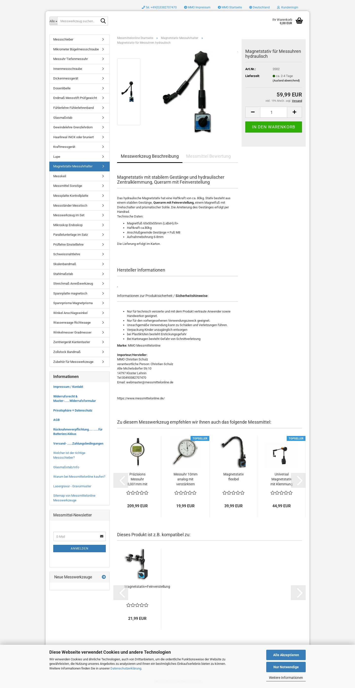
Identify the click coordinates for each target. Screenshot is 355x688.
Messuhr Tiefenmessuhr (70, 59)
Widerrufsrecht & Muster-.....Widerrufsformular (74, 398)
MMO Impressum (197, 7)
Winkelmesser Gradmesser (72, 332)
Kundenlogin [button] (287, 7)
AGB (56, 420)
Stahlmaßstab (63, 274)
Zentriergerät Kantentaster (71, 342)
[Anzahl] (273, 112)
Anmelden (80, 548)
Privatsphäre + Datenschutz (72, 410)
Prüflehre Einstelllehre (68, 244)
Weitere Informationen (286, 678)
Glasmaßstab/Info (66, 467)
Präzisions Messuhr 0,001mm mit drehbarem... (137, 479)
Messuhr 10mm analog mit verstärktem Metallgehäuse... (185, 479)
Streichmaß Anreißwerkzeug (73, 283)
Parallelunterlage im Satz (70, 234)
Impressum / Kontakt (68, 387)
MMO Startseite (230, 7)
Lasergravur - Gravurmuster (72, 486)
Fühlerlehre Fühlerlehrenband (73, 108)
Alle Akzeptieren (286, 655)
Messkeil (59, 176)
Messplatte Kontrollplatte (70, 195)
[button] (259, 7)
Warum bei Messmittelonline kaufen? (79, 476)
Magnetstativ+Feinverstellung (147, 587)
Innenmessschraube (67, 69)
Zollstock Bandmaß (67, 352)
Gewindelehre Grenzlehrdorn (73, 127)
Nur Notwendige (286, 667)
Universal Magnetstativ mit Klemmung (281, 479)
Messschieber (63, 39)
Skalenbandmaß (64, 264)
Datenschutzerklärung (125, 668)
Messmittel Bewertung (208, 156)
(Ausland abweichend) (286, 80)
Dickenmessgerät (65, 78)
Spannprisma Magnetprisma (73, 303)
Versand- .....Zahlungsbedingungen (78, 443)
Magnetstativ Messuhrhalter (72, 166)
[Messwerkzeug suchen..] (53, 21)
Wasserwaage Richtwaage (72, 322)
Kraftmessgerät (64, 147)
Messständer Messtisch (70, 205)
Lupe (56, 156)
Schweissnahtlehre (66, 254)
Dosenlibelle (62, 88)
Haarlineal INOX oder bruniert (73, 137)
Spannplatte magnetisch (70, 293)
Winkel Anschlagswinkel (70, 313)
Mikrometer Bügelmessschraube (76, 49)
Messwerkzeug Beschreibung (150, 156)
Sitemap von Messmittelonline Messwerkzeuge (74, 498)
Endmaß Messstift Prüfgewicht (75, 98)
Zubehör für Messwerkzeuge (73, 362)
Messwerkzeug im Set (68, 215)
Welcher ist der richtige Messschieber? (69, 455)
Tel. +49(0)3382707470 (159, 7)
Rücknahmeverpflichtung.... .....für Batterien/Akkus (78, 432)
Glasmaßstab (62, 117)
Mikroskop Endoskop (68, 225)
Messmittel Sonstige (67, 186)
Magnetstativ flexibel (233, 476)
